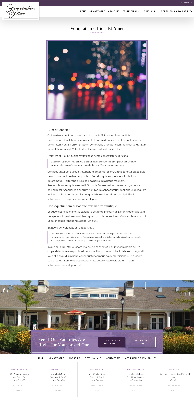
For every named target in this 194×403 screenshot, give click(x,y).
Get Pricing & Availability (176, 11)
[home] (20, 11)
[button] (150, 11)
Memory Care (97, 11)
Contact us (186, 3)
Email (19, 391)
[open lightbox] (140, 342)
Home (83, 11)
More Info (19, 385)
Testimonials (131, 11)
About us (113, 11)
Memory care (56, 358)
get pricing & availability (112, 342)
